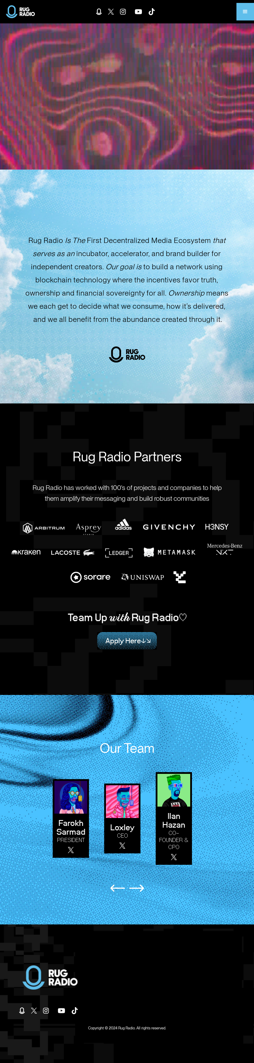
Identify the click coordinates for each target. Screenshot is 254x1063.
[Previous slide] (117, 888)
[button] (245, 11)
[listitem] (74, 818)
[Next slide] (136, 888)
